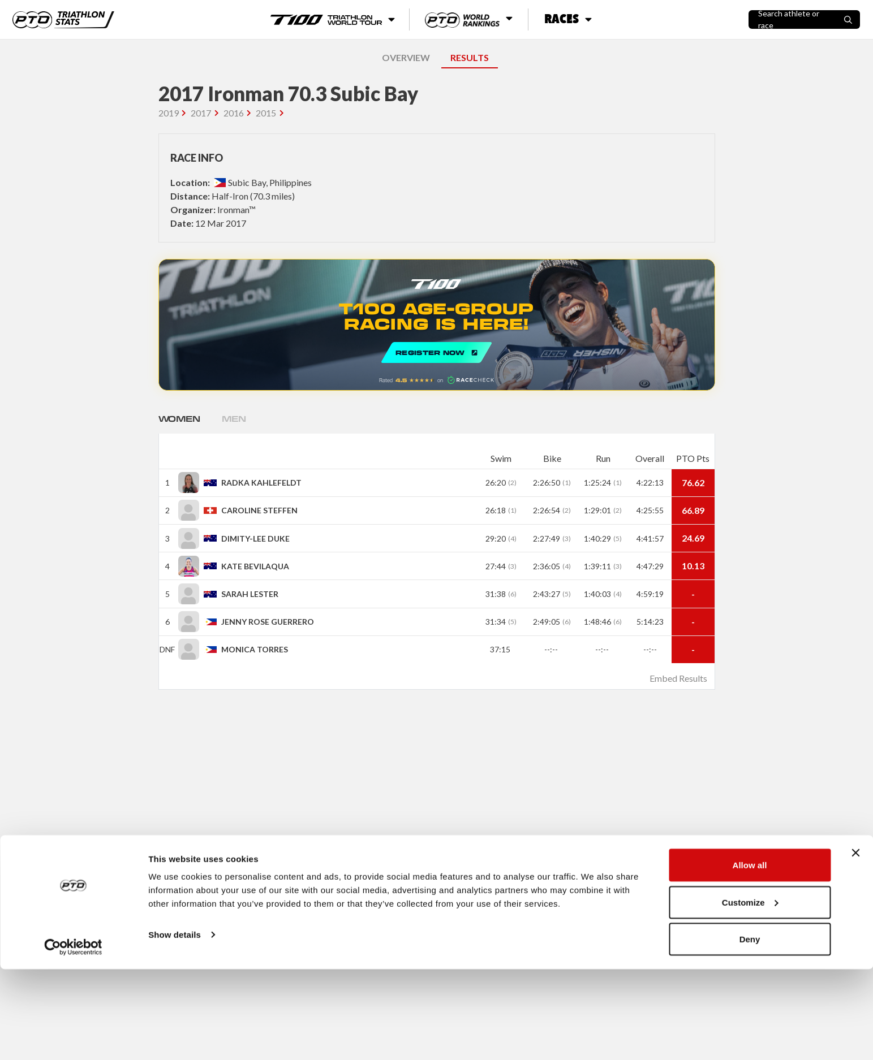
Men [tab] (245, 419)
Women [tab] (183, 419)
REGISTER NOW (437, 325)
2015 (266, 112)
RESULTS (469, 57)
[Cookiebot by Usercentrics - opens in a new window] (73, 1037)
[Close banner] (855, 943)
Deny (749, 1030)
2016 (233, 112)
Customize (750, 993)
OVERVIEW (406, 57)
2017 (201, 112)
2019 (168, 112)
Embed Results (678, 678)
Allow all (750, 956)
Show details (174, 1025)
